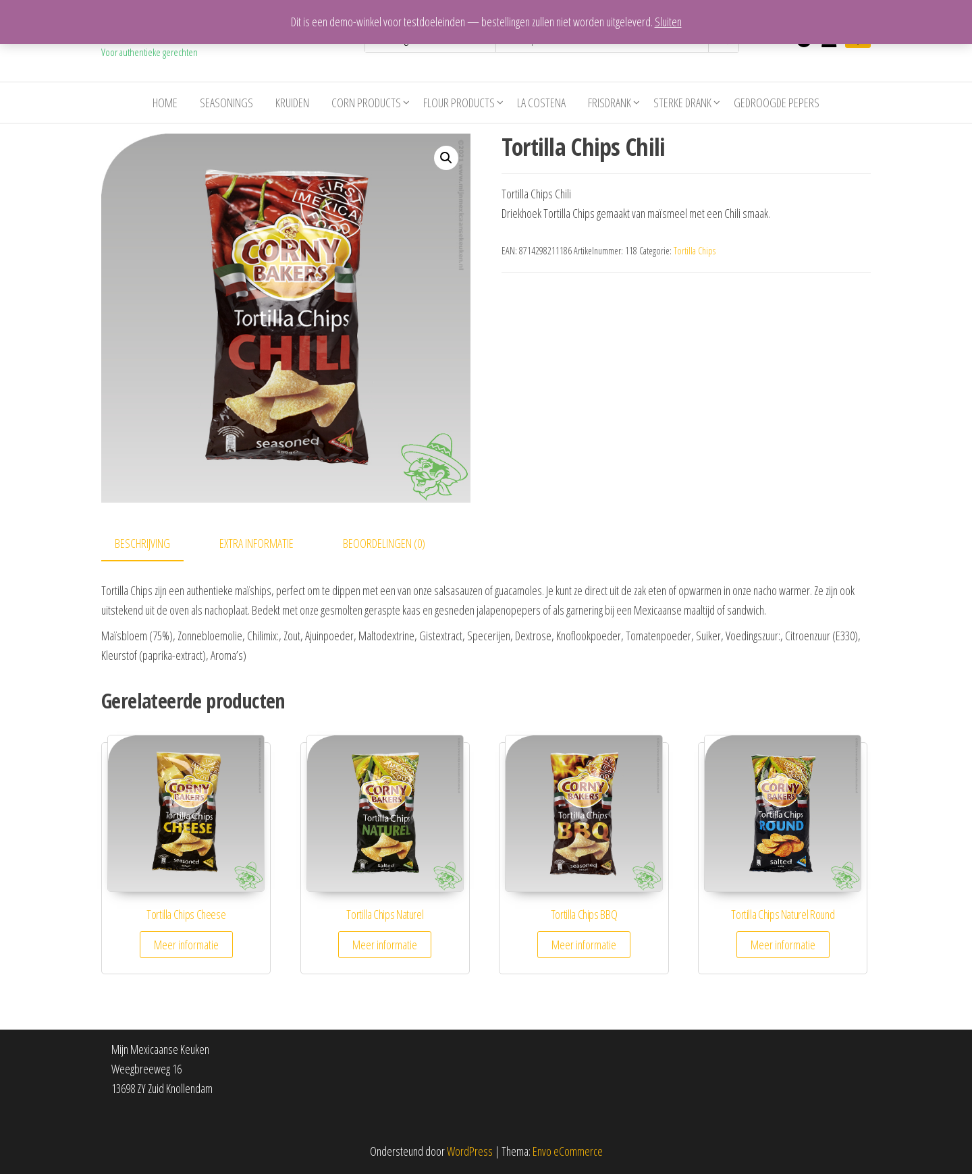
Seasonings (226, 102)
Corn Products (366, 102)
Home (165, 102)
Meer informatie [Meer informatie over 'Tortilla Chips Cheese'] (186, 945)
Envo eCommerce (568, 1151)
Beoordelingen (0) (384, 543)
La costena (541, 102)
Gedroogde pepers (776, 102)
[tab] (152, 544)
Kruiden (292, 102)
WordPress (470, 1151)
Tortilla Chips (695, 250)
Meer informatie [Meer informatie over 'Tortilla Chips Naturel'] (384, 945)
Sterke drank (682, 102)
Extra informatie (256, 543)
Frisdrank (609, 102)
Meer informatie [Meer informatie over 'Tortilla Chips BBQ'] (583, 945)
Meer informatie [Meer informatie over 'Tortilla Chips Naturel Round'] (783, 945)
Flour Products (459, 102)
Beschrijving (142, 543)
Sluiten (668, 21)
